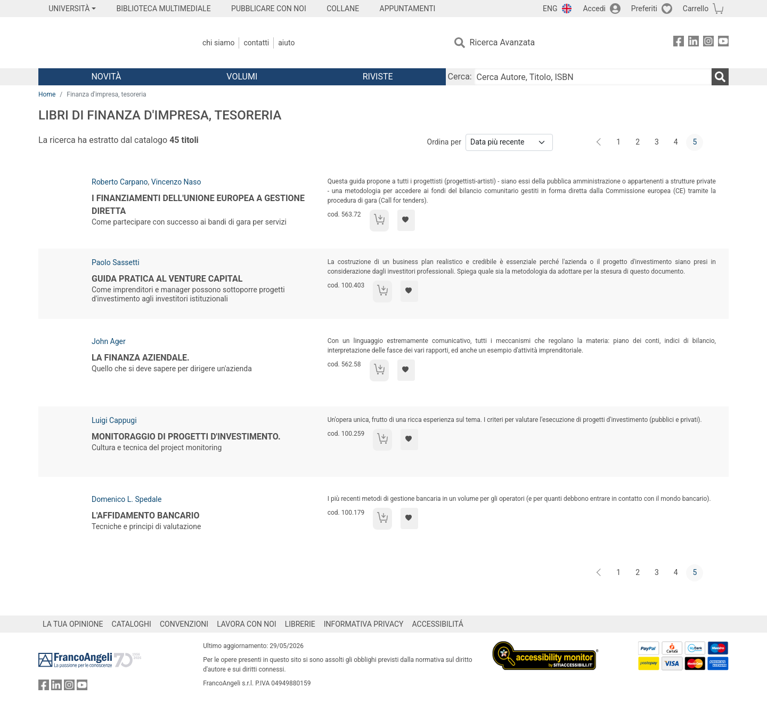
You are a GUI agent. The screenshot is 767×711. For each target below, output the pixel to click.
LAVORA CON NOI (246, 624)
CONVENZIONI (184, 624)
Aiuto (286, 42)
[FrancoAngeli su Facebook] (678, 43)
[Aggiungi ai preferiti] (406, 220)
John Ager (109, 341)
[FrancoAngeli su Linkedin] (693, 43)
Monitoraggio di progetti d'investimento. (186, 437)
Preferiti (644, 8)
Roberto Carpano (120, 182)
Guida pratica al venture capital (167, 279)
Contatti (256, 42)
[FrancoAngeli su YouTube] (723, 43)
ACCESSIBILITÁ (437, 624)
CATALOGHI (131, 624)
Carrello (695, 8)
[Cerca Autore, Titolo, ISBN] (593, 76)
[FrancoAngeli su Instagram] (708, 43)
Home (46, 94)
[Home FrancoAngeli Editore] (108, 43)
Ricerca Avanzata (502, 42)
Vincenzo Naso (176, 182)
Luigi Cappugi (114, 420)
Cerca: (460, 76)
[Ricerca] (720, 76)
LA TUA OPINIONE (73, 624)
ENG (550, 8)
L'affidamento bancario (145, 515)
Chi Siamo (218, 42)
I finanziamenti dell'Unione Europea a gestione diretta (198, 204)
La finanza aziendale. (141, 358)
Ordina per (444, 142)
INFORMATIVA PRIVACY (364, 624)
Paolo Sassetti (116, 262)
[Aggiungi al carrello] (379, 220)
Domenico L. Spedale (126, 499)
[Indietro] (599, 142)
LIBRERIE (300, 624)
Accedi (594, 8)
